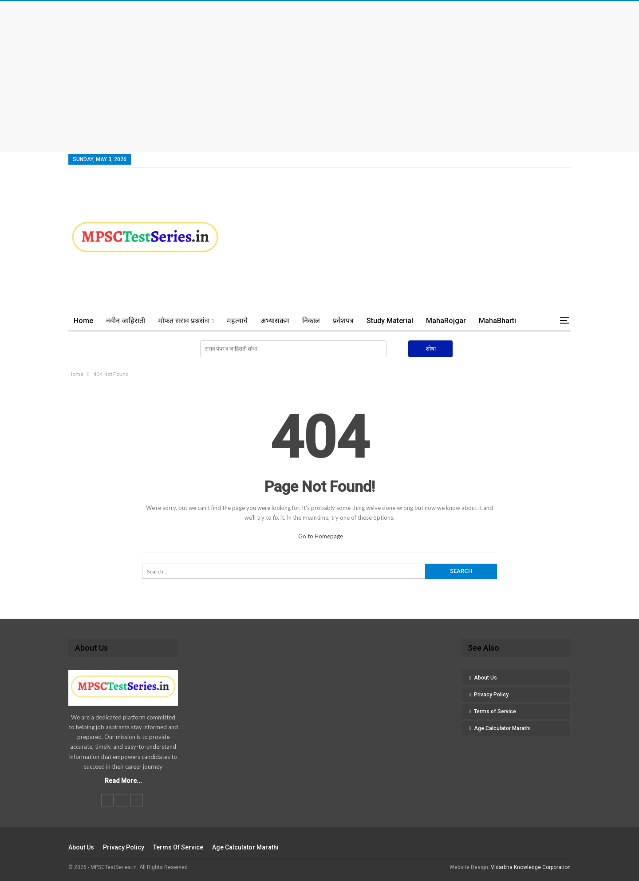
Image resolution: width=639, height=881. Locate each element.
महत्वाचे (237, 320)
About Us (485, 678)
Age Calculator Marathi (502, 728)
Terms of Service (495, 711)
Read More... (123, 780)
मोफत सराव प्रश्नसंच (183, 320)
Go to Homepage (320, 536)
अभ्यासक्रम (274, 320)
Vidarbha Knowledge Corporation (531, 867)
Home (83, 320)
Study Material (390, 320)
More (487, 320)
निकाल (311, 320)
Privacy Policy (491, 694)
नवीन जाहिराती (125, 320)
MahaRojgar (446, 320)
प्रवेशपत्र (343, 320)
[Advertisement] (319, 77)
